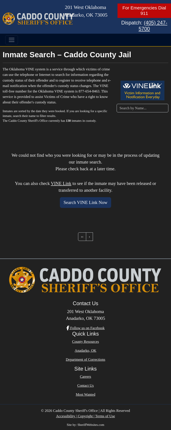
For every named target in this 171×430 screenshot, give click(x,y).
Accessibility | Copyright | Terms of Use (85, 416)
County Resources (85, 341)
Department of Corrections (85, 359)
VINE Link (61, 183)
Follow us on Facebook (85, 328)
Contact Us (85, 385)
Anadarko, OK (85, 350)
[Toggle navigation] (11, 40)
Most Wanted (85, 394)
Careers (85, 376)
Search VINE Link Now (85, 202)
